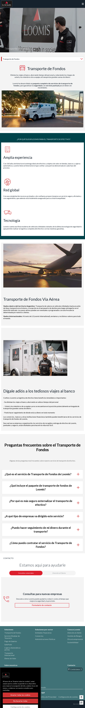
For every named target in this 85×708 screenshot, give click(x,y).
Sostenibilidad (72, 642)
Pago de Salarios (10, 641)
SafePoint (8, 644)
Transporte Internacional (9, 654)
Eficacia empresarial (75, 639)
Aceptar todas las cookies (20, 703)
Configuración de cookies (68, 697)
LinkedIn (42, 687)
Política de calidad (11, 675)
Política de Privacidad (48, 697)
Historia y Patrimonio (12, 668)
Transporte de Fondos (12, 633)
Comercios (39, 636)
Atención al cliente (74, 633)
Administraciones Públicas (45, 639)
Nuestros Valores (11, 672)
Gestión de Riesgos (74, 636)
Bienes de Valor (10, 658)
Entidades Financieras (43, 633)
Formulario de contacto (42, 605)
